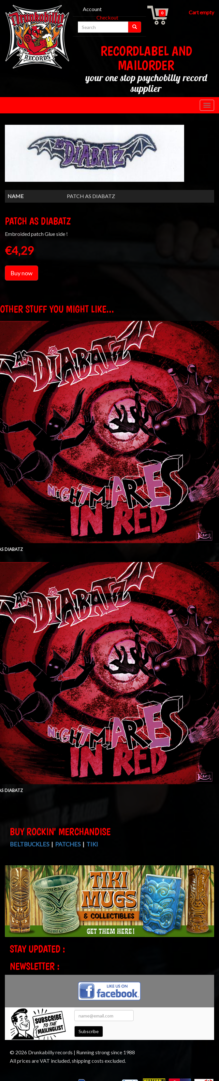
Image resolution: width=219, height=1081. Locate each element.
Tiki (92, 844)
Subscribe (89, 1031)
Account (92, 9)
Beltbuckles (29, 844)
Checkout (107, 17)
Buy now (21, 273)
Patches (67, 844)
